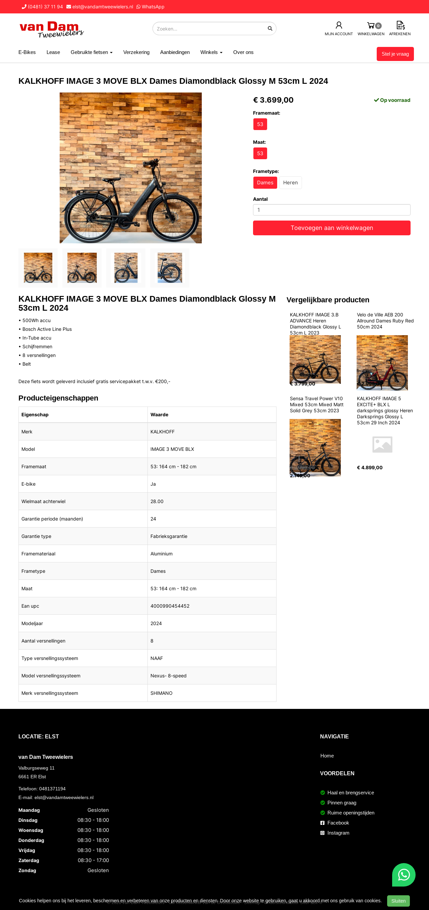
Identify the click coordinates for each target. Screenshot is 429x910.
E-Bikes (27, 52)
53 (260, 124)
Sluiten (398, 901)
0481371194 (52, 788)
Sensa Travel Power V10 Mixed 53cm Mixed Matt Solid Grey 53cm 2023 (317, 404)
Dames (265, 182)
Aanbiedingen (175, 52)
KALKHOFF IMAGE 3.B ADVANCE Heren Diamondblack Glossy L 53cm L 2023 (316, 324)
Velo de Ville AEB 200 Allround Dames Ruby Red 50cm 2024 (386, 320)
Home (327, 756)
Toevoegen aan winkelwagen (332, 227)
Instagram (335, 833)
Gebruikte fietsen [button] (92, 52)
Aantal (260, 199)
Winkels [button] (211, 52)
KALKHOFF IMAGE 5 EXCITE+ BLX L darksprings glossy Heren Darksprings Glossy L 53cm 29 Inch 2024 (385, 410)
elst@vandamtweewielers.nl (64, 797)
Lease (53, 52)
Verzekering (136, 52)
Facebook (334, 823)
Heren (290, 182)
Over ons (243, 52)
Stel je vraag (395, 54)
